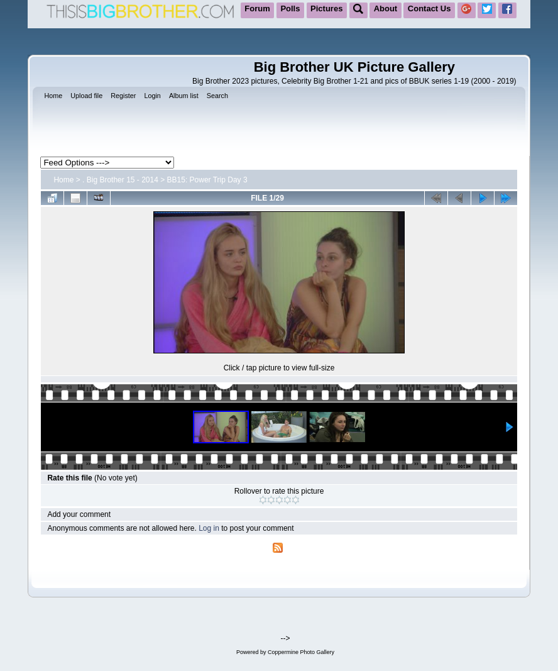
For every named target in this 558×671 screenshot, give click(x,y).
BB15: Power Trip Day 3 (207, 179)
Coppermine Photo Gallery (301, 652)
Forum (257, 8)
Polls (290, 8)
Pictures (326, 8)
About (386, 8)
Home (63, 179)
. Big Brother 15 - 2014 (120, 179)
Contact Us (429, 8)
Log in (209, 528)
